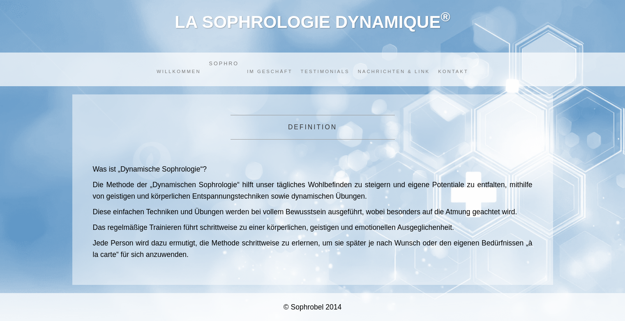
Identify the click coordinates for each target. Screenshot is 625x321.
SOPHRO (224, 63)
